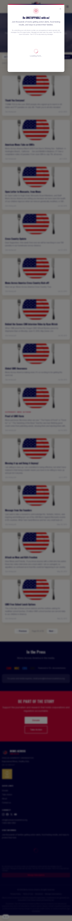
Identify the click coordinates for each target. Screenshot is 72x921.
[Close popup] (60, 9)
